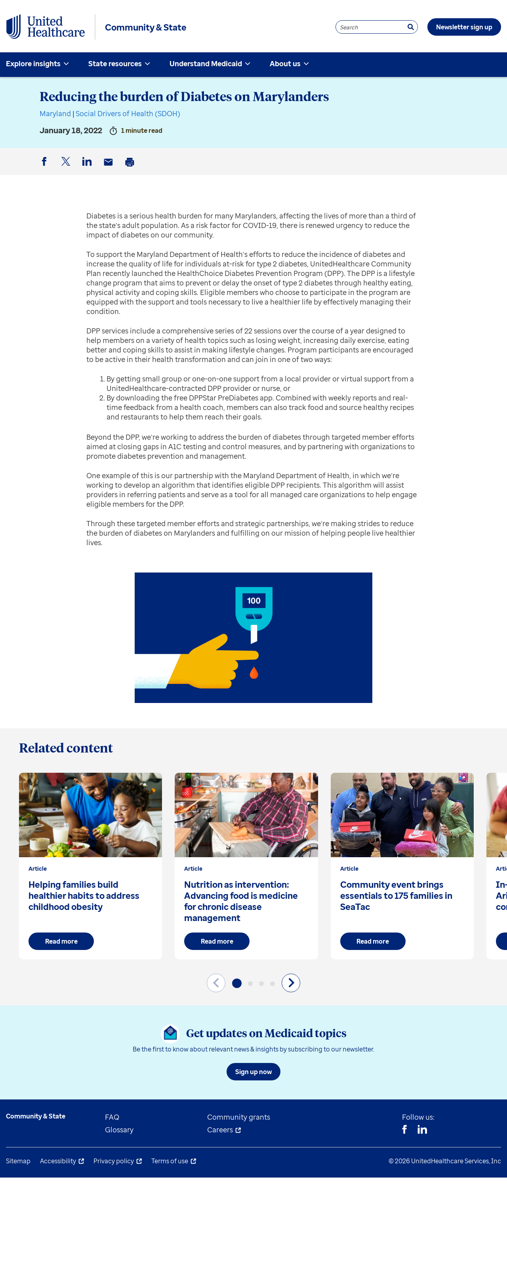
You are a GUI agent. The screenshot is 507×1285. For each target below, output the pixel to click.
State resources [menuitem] (115, 63)
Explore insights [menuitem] (33, 63)
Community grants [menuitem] (238, 1117)
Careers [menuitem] (220, 1129)
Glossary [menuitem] (119, 1129)
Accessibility (58, 1161)
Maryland (55, 113)
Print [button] (131, 168)
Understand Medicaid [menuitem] (206, 63)
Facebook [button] (45, 168)
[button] (237, 983)
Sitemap (18, 1161)
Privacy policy (113, 1161)
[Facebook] (404, 1130)
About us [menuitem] (285, 63)
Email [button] (110, 168)
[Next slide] (291, 982)
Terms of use (169, 1161)
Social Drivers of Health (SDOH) (128, 113)
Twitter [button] (67, 168)
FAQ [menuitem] (112, 1117)
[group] (90, 866)
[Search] (410, 27)
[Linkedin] (422, 1130)
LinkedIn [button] (88, 168)
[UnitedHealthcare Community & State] (45, 27)
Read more (61, 941)
